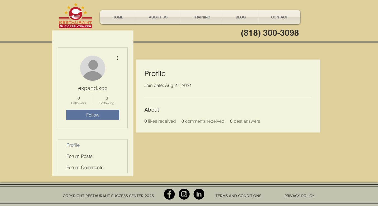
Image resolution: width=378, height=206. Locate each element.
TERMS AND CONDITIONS (238, 195)
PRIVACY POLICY (299, 195)
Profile (73, 145)
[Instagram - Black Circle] (184, 194)
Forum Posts (79, 156)
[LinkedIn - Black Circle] (198, 194)
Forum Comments (85, 167)
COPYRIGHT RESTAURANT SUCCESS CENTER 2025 (108, 195)
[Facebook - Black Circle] (169, 194)
